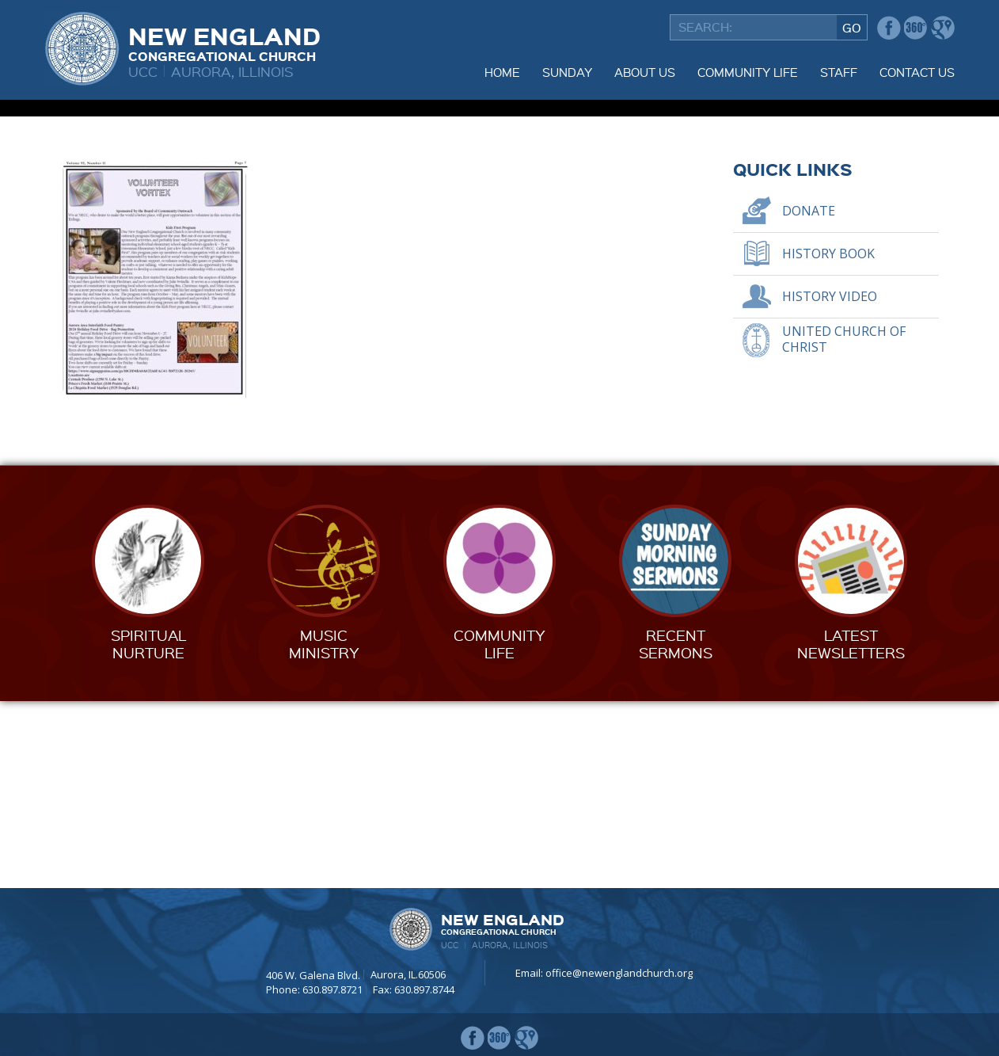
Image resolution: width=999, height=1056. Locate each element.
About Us (644, 72)
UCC (143, 71)
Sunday (567, 72)
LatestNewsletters (851, 830)
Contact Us (917, 72)
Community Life (747, 72)
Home (502, 72)
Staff (838, 72)
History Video (829, 483)
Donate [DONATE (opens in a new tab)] (808, 397)
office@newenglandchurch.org (619, 973)
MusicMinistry (324, 830)
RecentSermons (675, 830)
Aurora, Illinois (232, 71)
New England (224, 42)
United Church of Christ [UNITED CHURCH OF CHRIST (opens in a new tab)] (844, 526)
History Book (828, 440)
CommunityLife (499, 830)
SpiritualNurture (148, 830)
